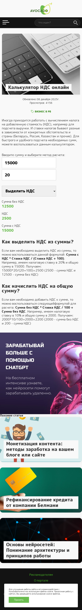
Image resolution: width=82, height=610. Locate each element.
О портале (41, 580)
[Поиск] (75, 23)
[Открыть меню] (6, 22)
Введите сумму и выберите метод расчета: (33, 155)
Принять (19, 600)
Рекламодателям (41, 575)
